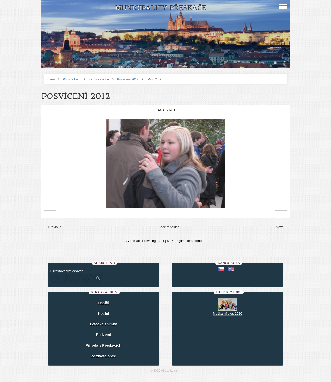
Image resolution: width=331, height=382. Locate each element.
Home (50, 79)
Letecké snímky (103, 324)
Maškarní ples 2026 (227, 313)
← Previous (52, 227)
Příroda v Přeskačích (104, 345)
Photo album (71, 79)
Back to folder (168, 227)
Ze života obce (99, 79)
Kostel (103, 313)
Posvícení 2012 (128, 79)
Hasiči (103, 303)
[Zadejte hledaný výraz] (71, 278)
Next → (281, 227)
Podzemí (103, 335)
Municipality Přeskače (160, 8)
